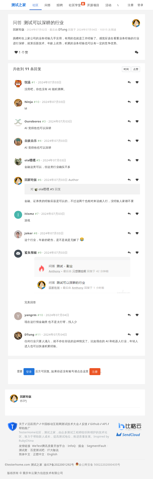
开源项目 (93, 5)
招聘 (60, 5)
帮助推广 (24, 428)
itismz (29, 214)
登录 (140, 5)
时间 (126, 69)
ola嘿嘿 (30, 160)
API (104, 424)
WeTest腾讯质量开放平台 (48, 446)
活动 (108, 5)
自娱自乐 (31, 141)
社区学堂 (76, 4)
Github (94, 424)
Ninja (29, 102)
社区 (35, 5)
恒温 (28, 82)
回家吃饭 (19, 29)
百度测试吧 (37, 450)
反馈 (84, 424)
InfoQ (72, 446)
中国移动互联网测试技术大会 (60, 424)
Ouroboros (33, 121)
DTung (62, 29)
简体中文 (24, 454)
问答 (48, 5)
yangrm (31, 315)
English (52, 454)
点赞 (135, 69)
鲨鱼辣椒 (31, 252)
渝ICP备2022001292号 (58, 464)
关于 (22, 424)
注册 (130, 5)
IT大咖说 (53, 450)
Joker (29, 233)
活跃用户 (33, 424)
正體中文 (39, 454)
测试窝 (23, 450)
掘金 (81, 446)
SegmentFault (96, 446)
